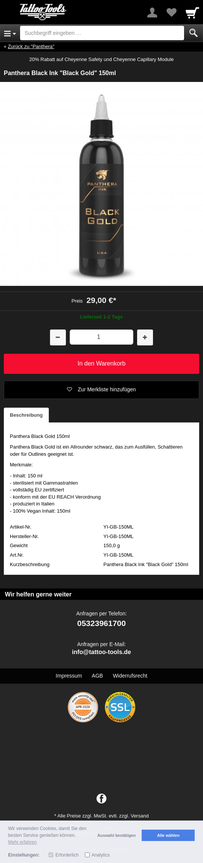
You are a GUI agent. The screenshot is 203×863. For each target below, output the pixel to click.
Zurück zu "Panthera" (31, 46)
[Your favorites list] (171, 13)
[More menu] (152, 13)
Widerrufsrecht (130, 676)
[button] (101, 390)
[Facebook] (101, 799)
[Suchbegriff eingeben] (102, 33)
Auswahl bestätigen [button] (116, 835)
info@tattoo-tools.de (101, 652)
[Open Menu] (10, 33)
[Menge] (102, 337)
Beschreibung (26, 415)
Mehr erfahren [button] (22, 842)
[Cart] (192, 13)
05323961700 (101, 623)
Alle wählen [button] (168, 835)
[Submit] (193, 33)
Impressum (69, 676)
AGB (97, 676)
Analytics (101, 855)
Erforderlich (66, 855)
